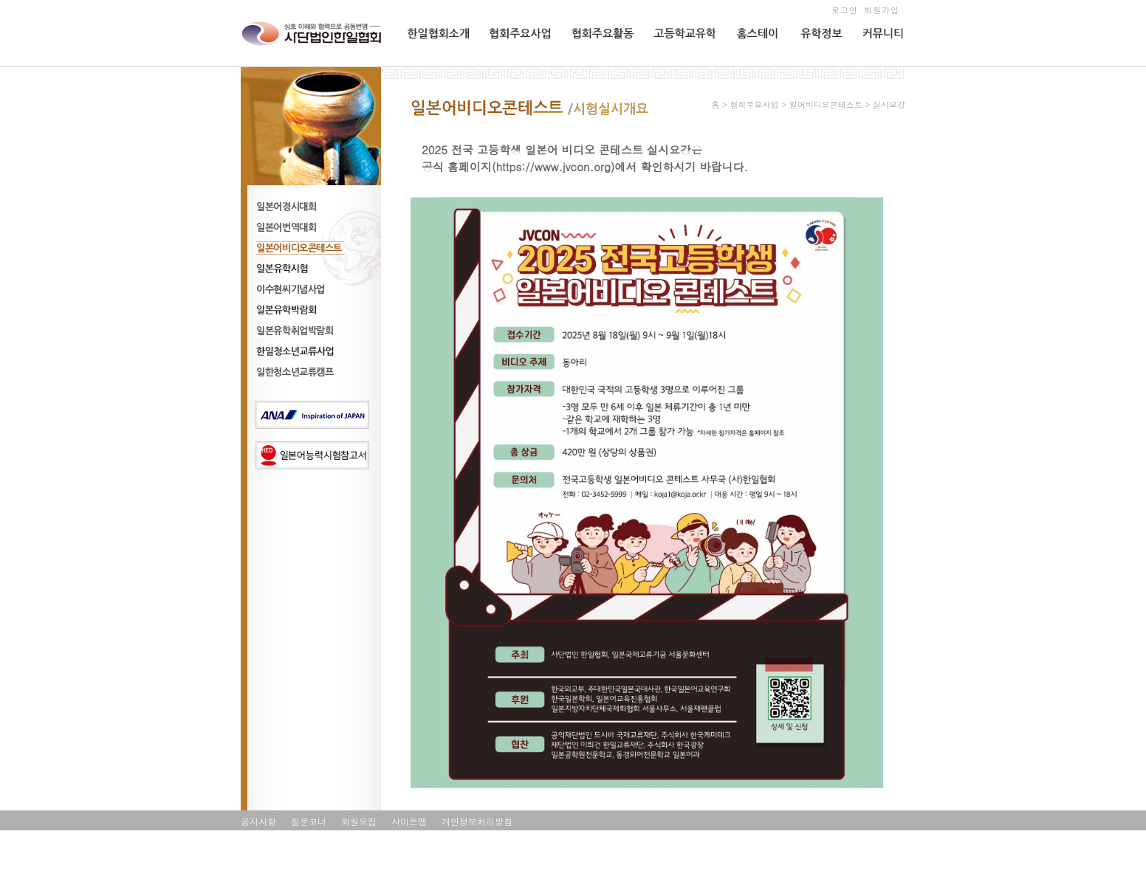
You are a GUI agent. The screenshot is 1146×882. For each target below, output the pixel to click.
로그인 (844, 9)
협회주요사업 (514, 64)
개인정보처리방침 (477, 821)
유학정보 (816, 64)
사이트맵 (409, 821)
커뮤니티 (878, 64)
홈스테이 (751, 64)
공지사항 (258, 821)
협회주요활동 (596, 64)
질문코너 (308, 821)
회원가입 (881, 9)
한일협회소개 (433, 64)
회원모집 (359, 821)
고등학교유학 (678, 64)
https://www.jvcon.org (553, 166)
